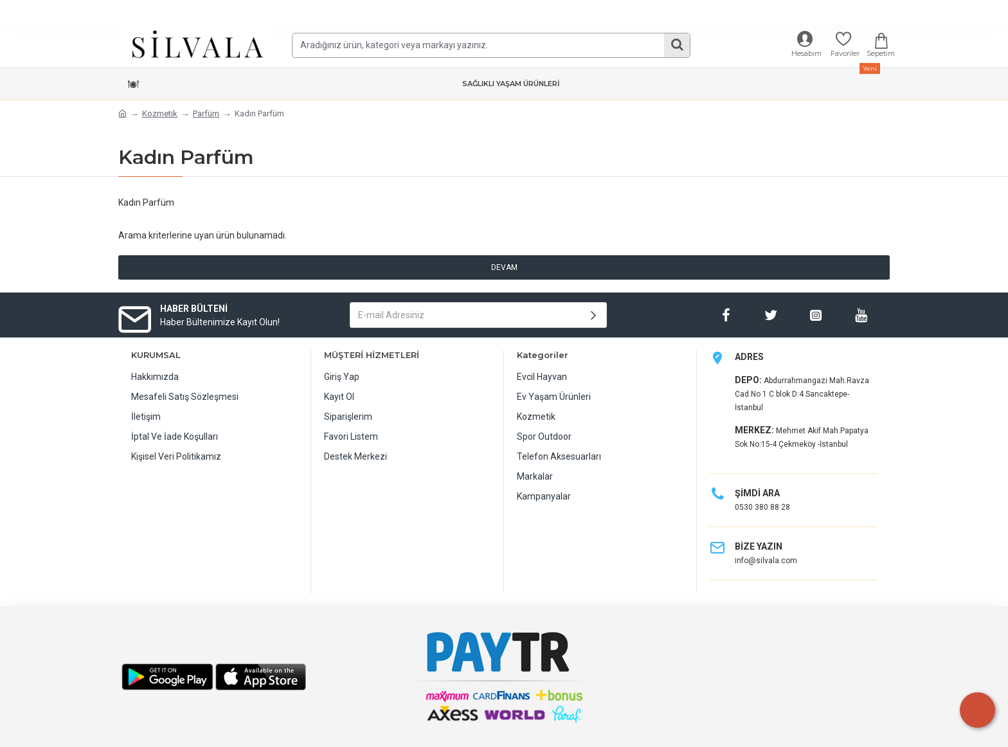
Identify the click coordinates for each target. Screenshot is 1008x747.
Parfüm (206, 113)
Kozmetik (159, 113)
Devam (504, 267)
